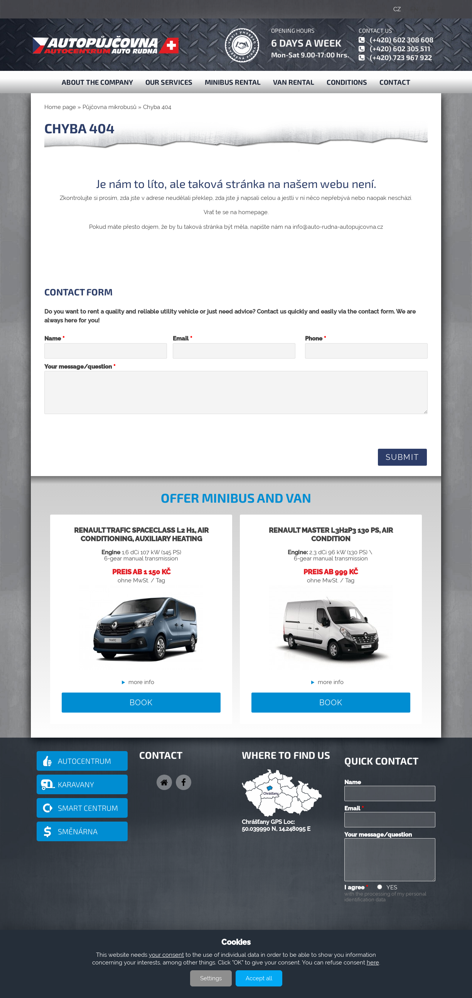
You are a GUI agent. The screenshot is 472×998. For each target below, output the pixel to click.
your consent (166, 954)
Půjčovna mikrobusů (110, 107)
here (373, 962)
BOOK (141, 702)
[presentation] (103, 431)
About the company (97, 82)
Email (182, 338)
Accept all (259, 978)
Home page (60, 107)
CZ (397, 9)
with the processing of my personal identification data (385, 896)
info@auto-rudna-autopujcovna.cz (338, 226)
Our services (168, 82)
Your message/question (79, 366)
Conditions (347, 82)
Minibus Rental (233, 82)
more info (141, 682)
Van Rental (293, 82)
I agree (356, 887)
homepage (253, 212)
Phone (315, 338)
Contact (394, 82)
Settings (211, 978)
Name (54, 338)
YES (391, 887)
